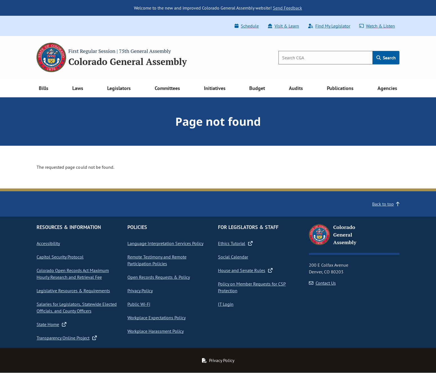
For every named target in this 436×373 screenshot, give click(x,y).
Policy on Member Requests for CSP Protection (252, 287)
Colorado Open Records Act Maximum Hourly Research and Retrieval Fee (73, 274)
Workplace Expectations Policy (156, 317)
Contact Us (322, 283)
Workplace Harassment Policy (155, 331)
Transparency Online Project (67, 338)
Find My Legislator (329, 26)
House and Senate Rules (245, 270)
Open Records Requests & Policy (158, 277)
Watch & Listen (377, 26)
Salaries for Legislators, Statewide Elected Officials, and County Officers (77, 307)
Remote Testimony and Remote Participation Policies (156, 260)
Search (386, 57)
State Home (51, 324)
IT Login (225, 304)
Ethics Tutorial (235, 243)
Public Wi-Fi (138, 304)
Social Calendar (233, 257)
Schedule (247, 26)
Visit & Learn (283, 26)
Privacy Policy (140, 290)
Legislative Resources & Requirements (73, 290)
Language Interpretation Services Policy (165, 243)
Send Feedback (287, 8)
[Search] (325, 57)
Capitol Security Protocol (60, 257)
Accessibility (48, 243)
